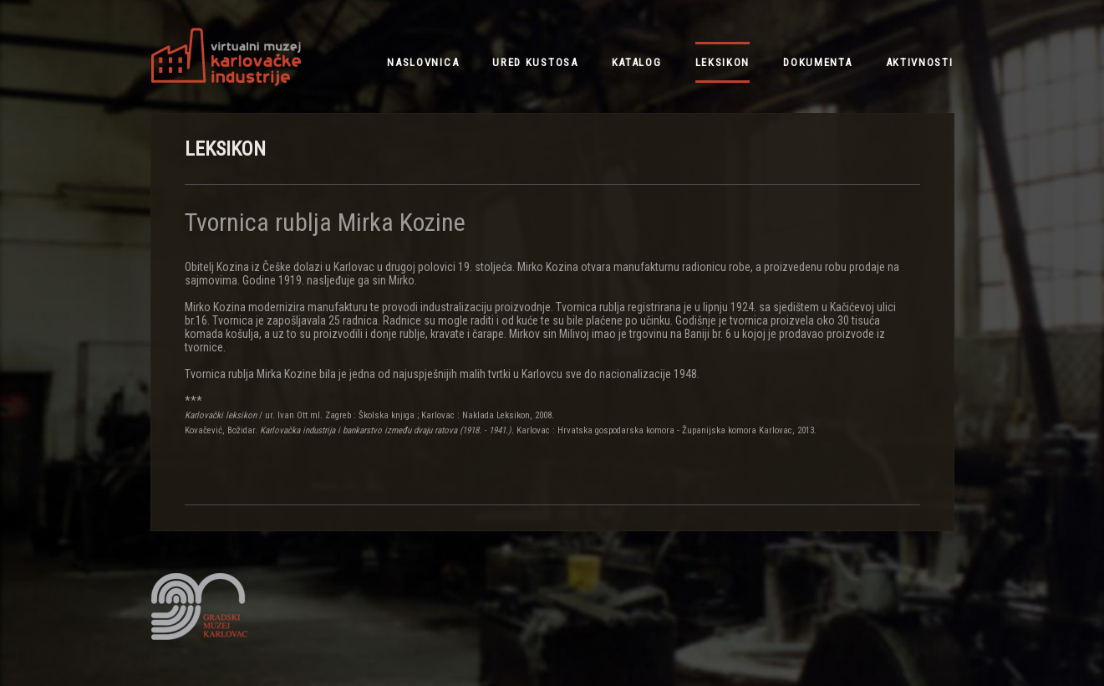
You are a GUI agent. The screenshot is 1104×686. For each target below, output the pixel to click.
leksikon (722, 62)
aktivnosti (920, 62)
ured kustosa (534, 62)
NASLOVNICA (423, 62)
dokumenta (817, 62)
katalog (637, 62)
